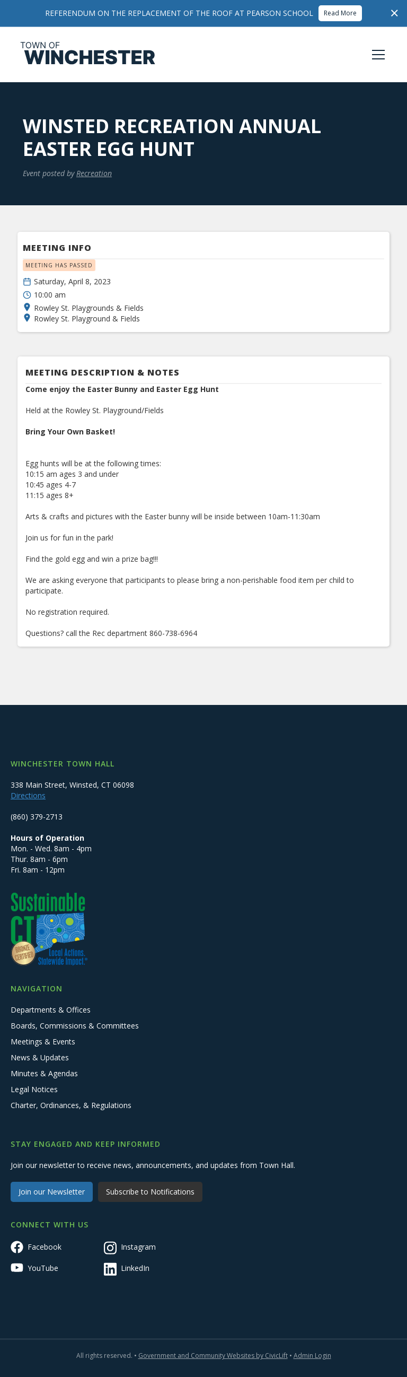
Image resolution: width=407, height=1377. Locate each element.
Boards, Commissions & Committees (75, 1026)
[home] (88, 54)
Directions (28, 795)
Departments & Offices (51, 1010)
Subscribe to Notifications (150, 1192)
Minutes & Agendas (44, 1073)
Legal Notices (34, 1089)
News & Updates (40, 1057)
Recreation (94, 173)
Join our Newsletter (52, 1192)
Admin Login (312, 1355)
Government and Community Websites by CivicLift (213, 1355)
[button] (376, 54)
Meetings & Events (43, 1041)
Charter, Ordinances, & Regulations (71, 1105)
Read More (340, 13)
